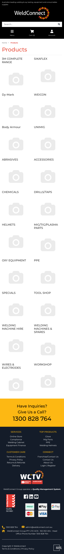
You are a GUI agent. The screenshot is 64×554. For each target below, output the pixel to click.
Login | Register (48, 465)
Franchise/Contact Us (48, 456)
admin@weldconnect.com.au (39, 527)
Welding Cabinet (16, 442)
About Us (48, 462)
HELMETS (8, 224)
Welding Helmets (48, 445)
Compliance (16, 439)
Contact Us (48, 459)
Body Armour (11, 127)
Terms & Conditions (16, 456)
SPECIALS (9, 292)
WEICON (40, 94)
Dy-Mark (8, 94)
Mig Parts (48, 439)
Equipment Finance (16, 445)
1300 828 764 (32, 418)
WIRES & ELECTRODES (11, 366)
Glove (48, 436)
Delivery (16, 465)
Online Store (16, 436)
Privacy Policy (16, 459)
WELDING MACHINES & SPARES (43, 328)
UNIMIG (39, 127)
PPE (37, 260)
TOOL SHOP (42, 292)
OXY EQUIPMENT (14, 260)
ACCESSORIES (44, 159)
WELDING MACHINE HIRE (12, 327)
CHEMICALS (10, 192)
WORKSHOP (43, 364)
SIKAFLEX (40, 58)
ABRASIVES (10, 159)
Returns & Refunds (16, 462)
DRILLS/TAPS (43, 192)
